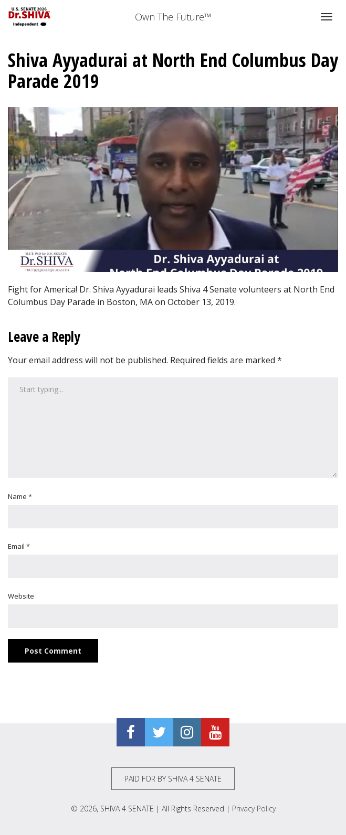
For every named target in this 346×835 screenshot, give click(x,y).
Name (20, 496)
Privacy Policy (254, 809)
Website (21, 596)
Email (19, 546)
